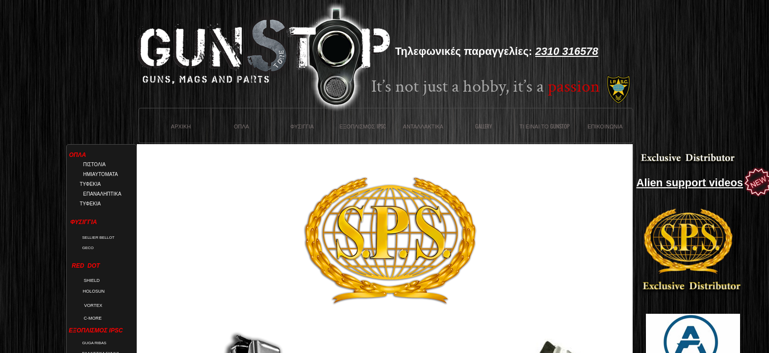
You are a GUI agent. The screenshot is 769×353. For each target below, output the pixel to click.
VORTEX (93, 305)
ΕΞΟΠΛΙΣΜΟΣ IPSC (362, 126)
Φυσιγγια (302, 126)
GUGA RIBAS (94, 343)
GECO (88, 248)
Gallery (483, 126)
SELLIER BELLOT (98, 237)
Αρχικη (181, 126)
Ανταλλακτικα (423, 126)
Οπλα (241, 126)
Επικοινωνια (605, 126)
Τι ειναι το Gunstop (544, 126)
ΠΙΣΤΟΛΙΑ (94, 164)
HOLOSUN (94, 291)
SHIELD (92, 280)
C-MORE (93, 318)
